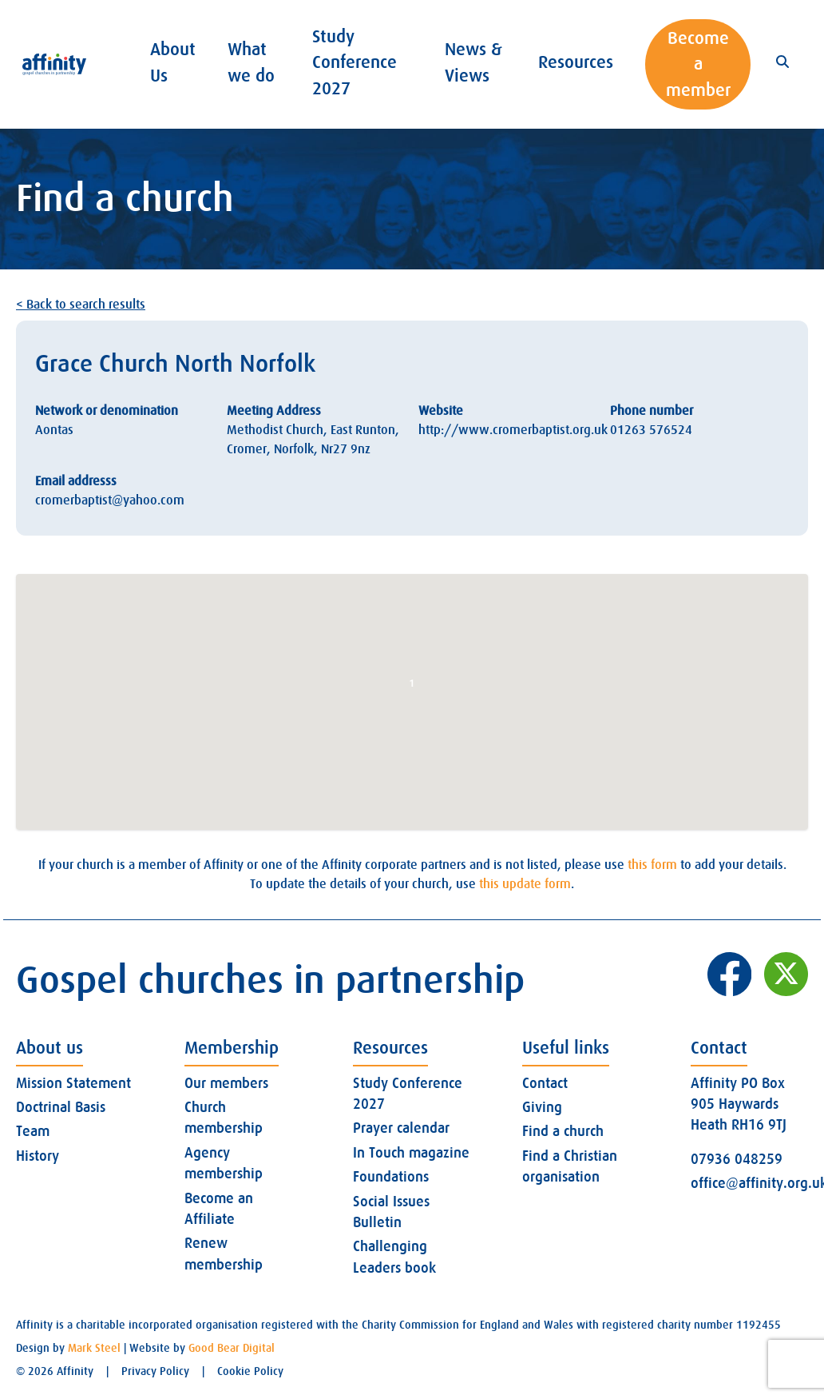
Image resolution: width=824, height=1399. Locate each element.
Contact (545, 1083)
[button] (412, 687)
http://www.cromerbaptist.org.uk (513, 430)
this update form (525, 884)
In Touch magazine (411, 1153)
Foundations (391, 1177)
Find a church (563, 1131)
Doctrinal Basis (60, 1107)
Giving (542, 1107)
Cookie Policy (250, 1371)
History (37, 1156)
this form (652, 865)
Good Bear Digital (231, 1347)
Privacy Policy (155, 1371)
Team (33, 1131)
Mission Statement (73, 1083)
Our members (226, 1083)
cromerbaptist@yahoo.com (109, 500)
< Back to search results (80, 304)
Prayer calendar (401, 1128)
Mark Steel (94, 1347)
